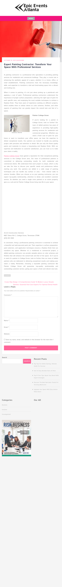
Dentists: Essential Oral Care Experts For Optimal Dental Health (35, 285)
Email (6, 327)
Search (4, 357)
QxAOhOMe (20, 60)
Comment (8, 295)
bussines (4, 410)
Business (7, 275)
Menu (31, 18)
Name (6, 320)
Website (7, 334)
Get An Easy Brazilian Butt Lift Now (45, 371)
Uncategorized (6, 414)
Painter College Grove (11, 156)
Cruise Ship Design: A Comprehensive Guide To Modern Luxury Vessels (29, 282)
